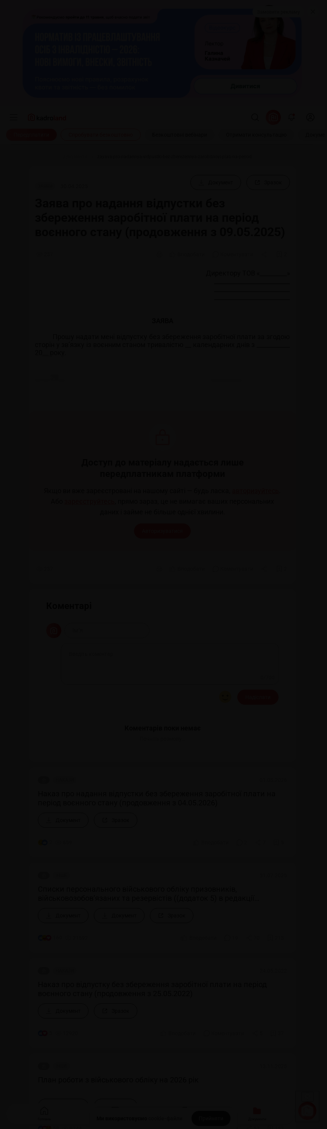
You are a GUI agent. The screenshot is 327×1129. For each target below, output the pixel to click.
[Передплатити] (31, 135)
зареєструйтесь (89, 501)
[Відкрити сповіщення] (291, 117)
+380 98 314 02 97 (28, 926)
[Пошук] (255, 117)
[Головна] (44, 156)
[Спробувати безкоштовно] (101, 135)
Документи (257, 1113)
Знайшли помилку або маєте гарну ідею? (56, 884)
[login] (310, 117)
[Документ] (215, 182)
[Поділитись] (265, 254)
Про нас (16, 816)
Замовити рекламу (278, 12)
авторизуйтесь (255, 490)
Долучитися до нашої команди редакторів (58, 843)
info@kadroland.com (31, 969)
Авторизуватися (162, 531)
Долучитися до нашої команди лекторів (55, 829)
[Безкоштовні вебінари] (180, 135)
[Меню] (13, 117)
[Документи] (75, 156)
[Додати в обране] (281, 254)
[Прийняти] (211, 1118)
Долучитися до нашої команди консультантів (62, 856)
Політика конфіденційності (37, 1045)
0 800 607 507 (55, 913)
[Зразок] (268, 182)
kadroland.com (36, 1070)
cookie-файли (165, 1118)
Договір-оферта (23, 1035)
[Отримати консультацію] (256, 135)
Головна (44, 1113)
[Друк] (159, 254)
